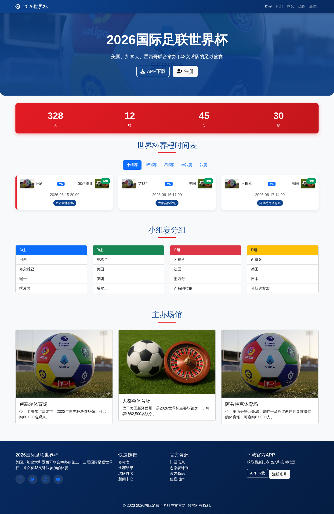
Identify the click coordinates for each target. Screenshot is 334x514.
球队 (290, 6)
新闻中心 (125, 479)
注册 (185, 71)
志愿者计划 (179, 468)
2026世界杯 (31, 6)
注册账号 (279, 474)
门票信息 (177, 462)
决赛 (203, 165)
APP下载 (153, 71)
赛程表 (124, 462)
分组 (279, 6)
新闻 (313, 6)
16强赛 (151, 165)
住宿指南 (177, 479)
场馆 (301, 6)
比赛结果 (125, 468)
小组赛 (132, 165)
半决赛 (186, 165)
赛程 (268, 6)
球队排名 (125, 473)
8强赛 (169, 165)
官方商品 (177, 473)
